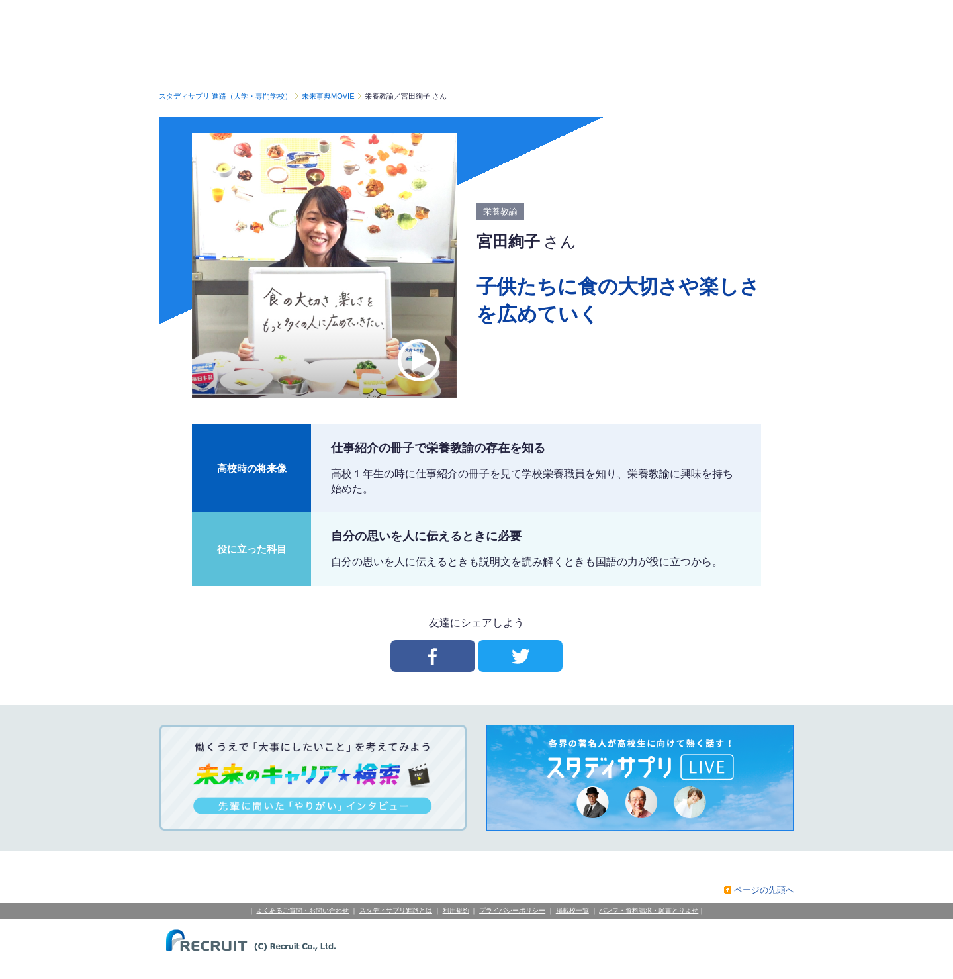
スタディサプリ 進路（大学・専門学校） (225, 96)
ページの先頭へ (764, 890)
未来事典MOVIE (328, 96)
